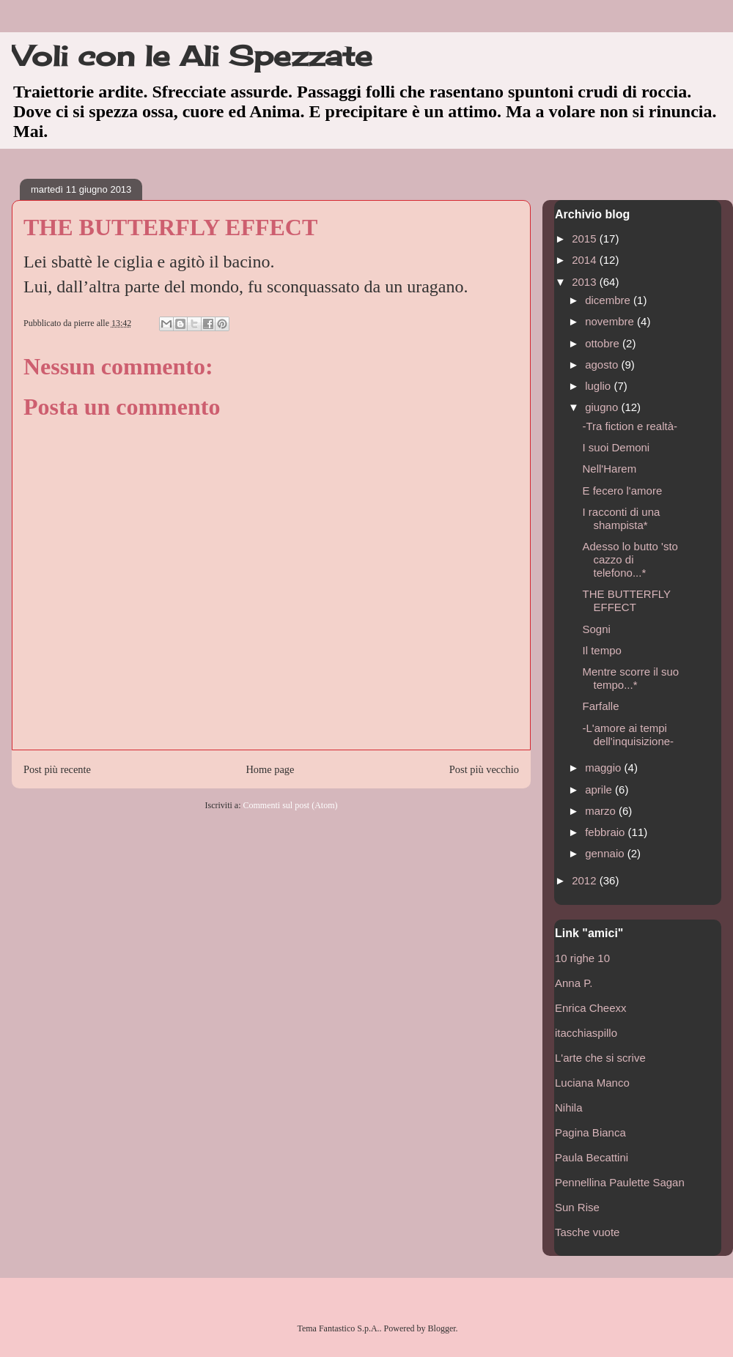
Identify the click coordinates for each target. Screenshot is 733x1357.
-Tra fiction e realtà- (630, 426)
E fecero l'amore (623, 490)
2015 (586, 238)
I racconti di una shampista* (621, 518)
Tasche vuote (587, 1232)
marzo (602, 811)
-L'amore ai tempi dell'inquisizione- (628, 734)
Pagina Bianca (590, 1132)
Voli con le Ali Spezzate (192, 56)
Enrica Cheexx (591, 1008)
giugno (603, 407)
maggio (604, 767)
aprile (600, 789)
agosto (603, 364)
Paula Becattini (591, 1157)
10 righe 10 (582, 958)
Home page (270, 769)
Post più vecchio (484, 769)
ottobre (603, 343)
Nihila (569, 1107)
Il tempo (602, 650)
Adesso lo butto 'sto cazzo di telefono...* (630, 559)
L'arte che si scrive (600, 1057)
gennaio (606, 853)
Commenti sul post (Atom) (290, 805)
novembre (611, 321)
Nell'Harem (610, 468)
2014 (586, 260)
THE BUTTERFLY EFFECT (627, 600)
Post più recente (57, 769)
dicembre (609, 300)
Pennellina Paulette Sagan (620, 1182)
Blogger (442, 1328)
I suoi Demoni (616, 447)
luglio (599, 386)
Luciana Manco (592, 1082)
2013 (586, 282)
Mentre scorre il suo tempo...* (631, 678)
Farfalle (601, 706)
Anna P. (573, 983)
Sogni (597, 629)
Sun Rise (577, 1207)
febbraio (606, 832)
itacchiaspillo (586, 1033)
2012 (586, 880)
